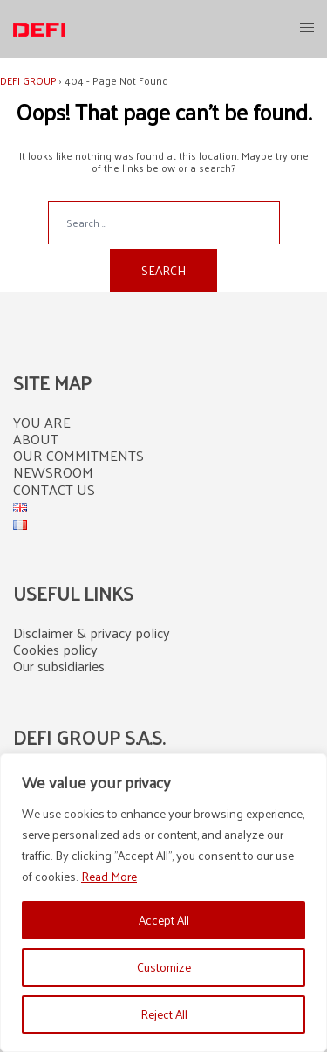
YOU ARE (42, 422)
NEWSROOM (53, 472)
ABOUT (35, 438)
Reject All (163, 1014)
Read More (109, 876)
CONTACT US (54, 489)
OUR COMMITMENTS (78, 455)
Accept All (164, 920)
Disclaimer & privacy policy (91, 632)
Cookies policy (55, 649)
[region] (163, 902)
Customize (164, 967)
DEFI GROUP (28, 80)
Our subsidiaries (59, 665)
